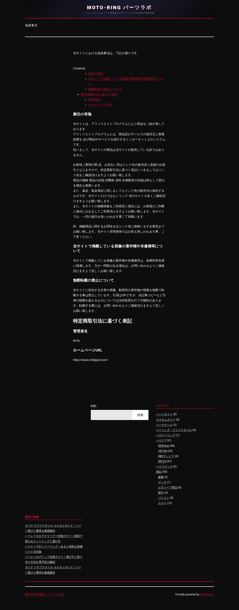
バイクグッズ (164, 466)
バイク (160, 440)
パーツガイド (164, 414)
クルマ (162, 503)
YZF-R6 (162, 451)
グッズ (162, 482)
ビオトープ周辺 (167, 487)
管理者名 (94, 99)
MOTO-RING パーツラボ (119, 7)
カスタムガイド (165, 419)
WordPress (206, 594)
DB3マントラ (166, 456)
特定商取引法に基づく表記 (99, 94)
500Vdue (163, 445)
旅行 (161, 492)
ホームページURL (100, 104)
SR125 (162, 461)
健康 (161, 477)
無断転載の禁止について (105, 89)
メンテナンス (164, 424)
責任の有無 (95, 73)
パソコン (163, 497)
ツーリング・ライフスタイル (174, 430)
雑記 (159, 471)
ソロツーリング (165, 435)
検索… (94, 405)
